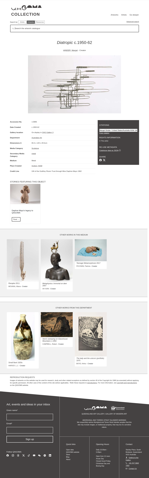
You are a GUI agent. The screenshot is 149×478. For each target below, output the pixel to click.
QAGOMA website (72, 452)
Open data (70, 450)
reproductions (92, 383)
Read (15, 219)
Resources (40, 22)
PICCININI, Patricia (83, 266)
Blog (67, 457)
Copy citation (104, 133)
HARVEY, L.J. (13, 365)
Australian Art (37, 138)
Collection (25, 14)
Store (68, 454)
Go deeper (134, 15)
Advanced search (132, 22)
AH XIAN (45, 289)
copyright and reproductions (127, 383)
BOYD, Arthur (81, 363)
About (68, 459)
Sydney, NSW (37, 166)
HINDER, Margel (70, 50)
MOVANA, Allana (14, 286)
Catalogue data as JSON (108, 150)
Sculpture (35, 148)
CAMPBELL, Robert (49, 344)
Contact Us (133, 469)
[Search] (74, 28)
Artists (124, 15)
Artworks (114, 15)
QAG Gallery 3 (47, 132)
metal (34, 154)
